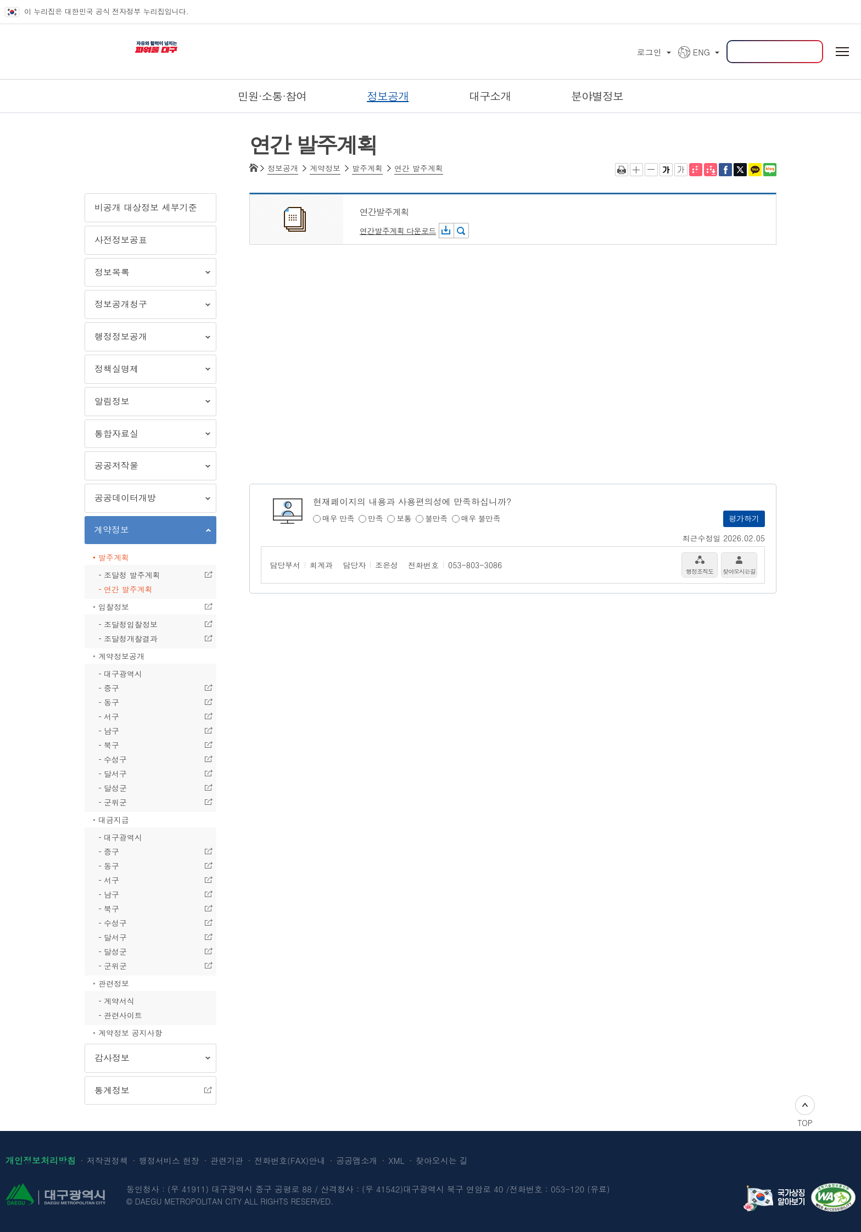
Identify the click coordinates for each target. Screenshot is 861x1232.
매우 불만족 (481, 518)
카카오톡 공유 (755, 169)
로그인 (649, 52)
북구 (149, 746)
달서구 (149, 774)
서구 (149, 717)
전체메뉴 (841, 51)
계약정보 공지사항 (130, 1032)
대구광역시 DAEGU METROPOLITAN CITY (49, 44)
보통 (403, 518)
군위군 (149, 803)
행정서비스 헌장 (169, 1160)
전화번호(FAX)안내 (289, 1160)
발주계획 (113, 557)
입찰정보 (149, 607)
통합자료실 (147, 435)
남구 (149, 731)
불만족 (436, 518)
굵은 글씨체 (666, 169)
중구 (149, 688)
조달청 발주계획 (149, 575)
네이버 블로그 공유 (769, 169)
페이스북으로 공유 (725, 169)
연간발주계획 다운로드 (398, 230)
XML (396, 1160)
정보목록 (147, 274)
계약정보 (148, 531)
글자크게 (636, 169)
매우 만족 (338, 518)
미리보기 (461, 230)
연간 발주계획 (128, 589)
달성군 (149, 788)
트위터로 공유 (740, 169)
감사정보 (147, 1059)
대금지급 (113, 819)
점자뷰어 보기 (695, 169)
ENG (701, 52)
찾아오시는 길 (442, 1160)
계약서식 (119, 1000)
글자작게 (651, 169)
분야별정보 (597, 96)
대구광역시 (123, 673)
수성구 (149, 760)
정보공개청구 (147, 306)
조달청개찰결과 (149, 639)
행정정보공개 (147, 338)
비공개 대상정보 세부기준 (145, 207)
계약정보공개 (121, 656)
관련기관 (226, 1160)
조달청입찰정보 (149, 625)
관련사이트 (123, 1015)
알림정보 (147, 403)
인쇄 (621, 169)
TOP (805, 1111)
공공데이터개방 (147, 499)
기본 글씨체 (680, 169)
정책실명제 (147, 370)
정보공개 (282, 168)
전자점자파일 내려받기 (710, 169)
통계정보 (148, 1091)
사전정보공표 (120, 239)
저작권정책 (107, 1160)
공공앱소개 (356, 1160)
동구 (149, 703)
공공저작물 (147, 467)
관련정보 (113, 983)
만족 (375, 518)
